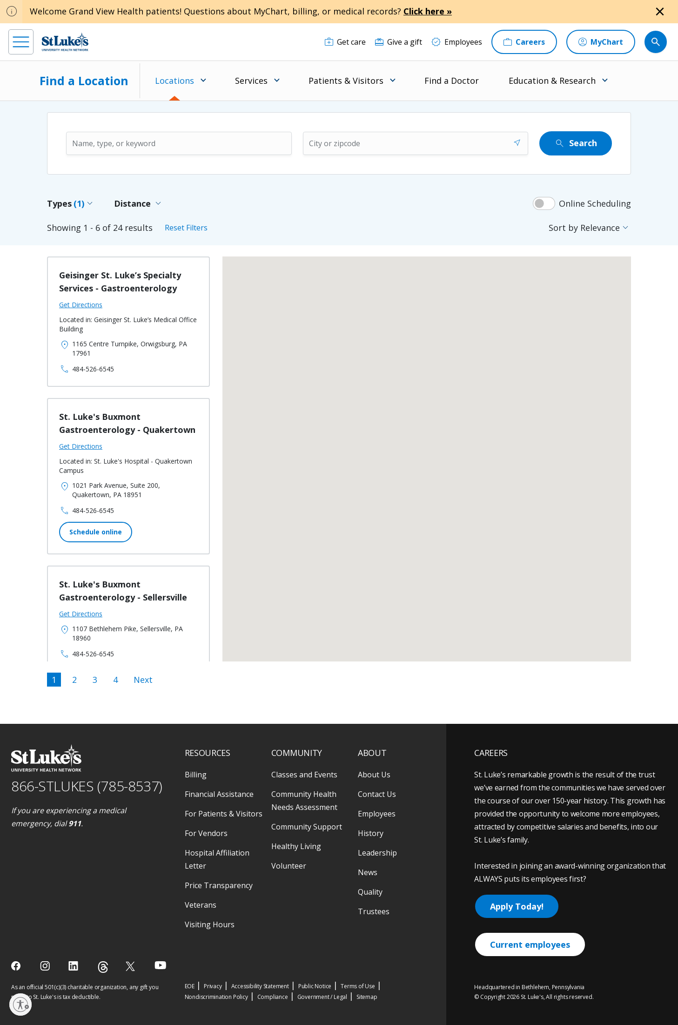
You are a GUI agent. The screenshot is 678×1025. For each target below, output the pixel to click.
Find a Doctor (451, 80)
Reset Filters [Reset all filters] (186, 228)
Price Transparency (219, 885)
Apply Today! (517, 906)
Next (143, 679)
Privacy (213, 986)
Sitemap (366, 997)
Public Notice (314, 986)
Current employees (530, 944)
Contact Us (377, 794)
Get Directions (80, 304)
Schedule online (95, 531)
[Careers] (524, 42)
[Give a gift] (398, 41)
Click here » (427, 11)
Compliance (272, 997)
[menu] (21, 42)
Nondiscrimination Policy (216, 997)
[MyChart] (600, 42)
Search (575, 143)
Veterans (200, 905)
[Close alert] (660, 12)
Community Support (306, 827)
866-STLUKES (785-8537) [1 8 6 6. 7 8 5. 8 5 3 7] (86, 786)
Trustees (373, 911)
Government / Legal (322, 997)
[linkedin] (74, 966)
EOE (190, 986)
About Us (374, 774)
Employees (377, 814)
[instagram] (46, 966)
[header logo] (65, 41)
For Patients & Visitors (223, 814)
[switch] (544, 203)
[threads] (103, 967)
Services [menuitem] (251, 80)
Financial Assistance (219, 794)
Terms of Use (358, 986)
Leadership (377, 853)
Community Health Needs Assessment (304, 800)
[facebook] (17, 966)
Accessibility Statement (260, 986)
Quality (370, 892)
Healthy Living (296, 846)
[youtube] (160, 965)
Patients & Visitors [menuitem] (346, 80)
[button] (265, 480)
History (370, 833)
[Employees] (456, 41)
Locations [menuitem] (174, 80)
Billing (196, 774)
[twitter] (131, 966)
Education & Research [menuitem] (552, 80)
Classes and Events (304, 774)
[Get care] (345, 41)
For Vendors (206, 833)
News (367, 872)
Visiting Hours (210, 924)
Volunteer (288, 866)
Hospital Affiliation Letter (217, 859)
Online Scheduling (595, 203)
